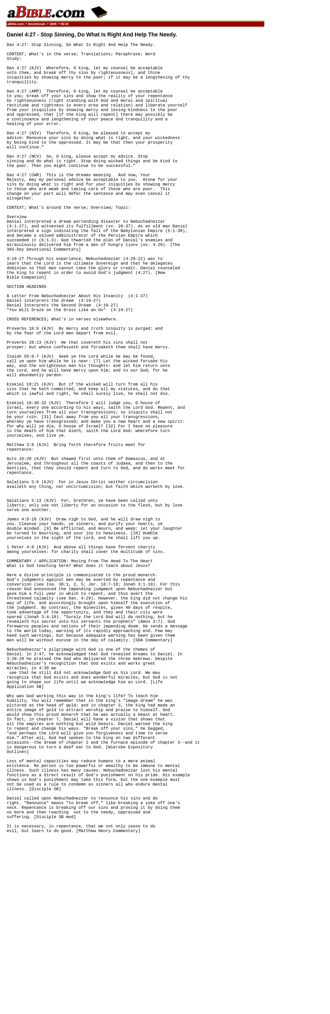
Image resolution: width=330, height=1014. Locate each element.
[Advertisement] (239, 109)
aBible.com (15, 24)
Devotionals (36, 24)
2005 (53, 24)
